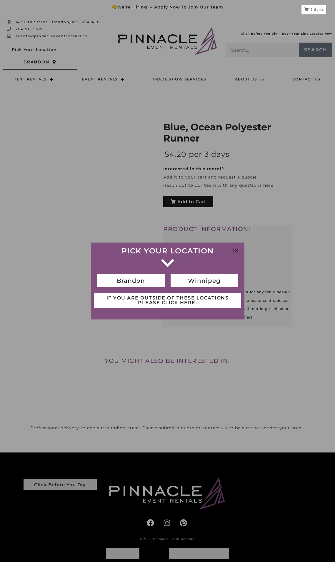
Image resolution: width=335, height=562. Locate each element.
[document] (167, 281)
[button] (236, 250)
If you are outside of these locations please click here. (167, 300)
